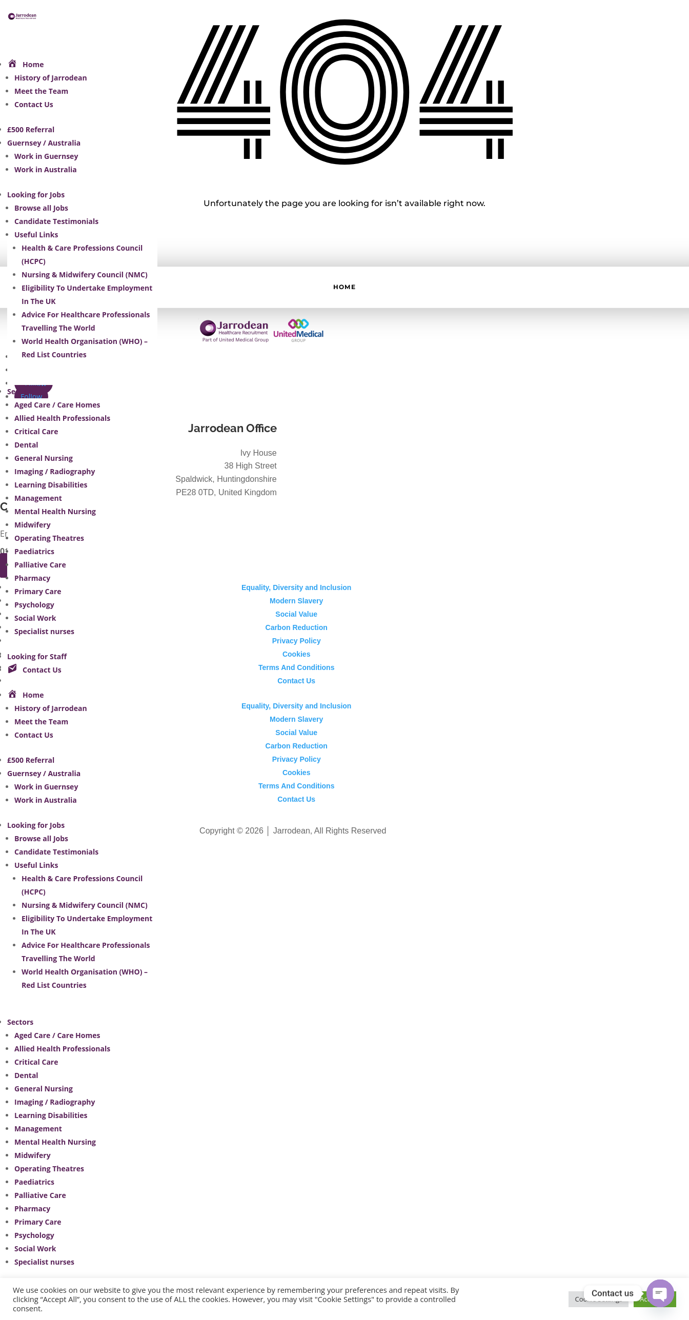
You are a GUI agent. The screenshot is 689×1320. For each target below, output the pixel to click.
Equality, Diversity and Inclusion (296, 587)
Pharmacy (32, 578)
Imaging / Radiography (54, 471)
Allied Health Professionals (62, 418)
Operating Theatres (49, 538)
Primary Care (38, 591)
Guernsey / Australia (43, 143)
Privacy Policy (296, 641)
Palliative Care (40, 565)
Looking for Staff (37, 656)
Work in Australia (45, 169)
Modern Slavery (296, 601)
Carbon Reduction (297, 627)
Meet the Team (41, 91)
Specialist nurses (44, 631)
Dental (26, 445)
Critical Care (36, 431)
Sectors (20, 391)
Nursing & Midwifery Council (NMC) (85, 274)
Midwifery (32, 525)
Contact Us (33, 104)
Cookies (296, 654)
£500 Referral (30, 129)
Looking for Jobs (36, 194)
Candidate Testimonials (56, 221)
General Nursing (43, 458)
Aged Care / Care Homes (57, 405)
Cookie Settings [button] (598, 1299)
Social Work (35, 618)
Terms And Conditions (296, 667)
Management (38, 498)
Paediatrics (34, 551)
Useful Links (36, 234)
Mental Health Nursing (55, 511)
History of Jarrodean (50, 78)
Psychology (34, 605)
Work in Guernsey (46, 156)
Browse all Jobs (41, 208)
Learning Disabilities (51, 485)
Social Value (296, 614)
